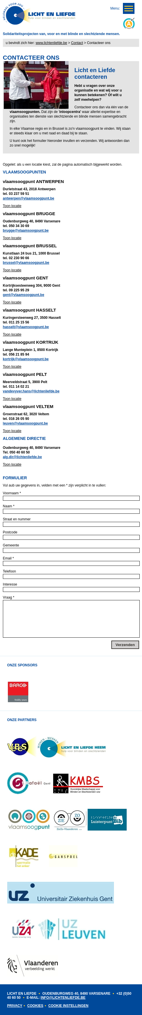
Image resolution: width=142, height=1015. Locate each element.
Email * (8, 558)
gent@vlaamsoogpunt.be (23, 295)
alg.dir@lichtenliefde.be (22, 457)
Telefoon (9, 571)
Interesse (10, 584)
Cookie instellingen (68, 1006)
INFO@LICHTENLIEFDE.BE (63, 998)
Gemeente (11, 545)
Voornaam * (12, 493)
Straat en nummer (17, 519)
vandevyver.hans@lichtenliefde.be (31, 391)
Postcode (10, 532)
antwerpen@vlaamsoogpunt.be (28, 198)
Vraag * (8, 597)
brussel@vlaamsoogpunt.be (26, 263)
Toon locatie (12, 206)
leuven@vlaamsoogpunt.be (25, 423)
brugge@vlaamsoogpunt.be (26, 230)
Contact (77, 43)
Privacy (14, 1006)
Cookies (35, 1006)
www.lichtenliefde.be (51, 43)
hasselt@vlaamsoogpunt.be (26, 327)
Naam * (8, 506)
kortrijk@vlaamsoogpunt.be (26, 359)
